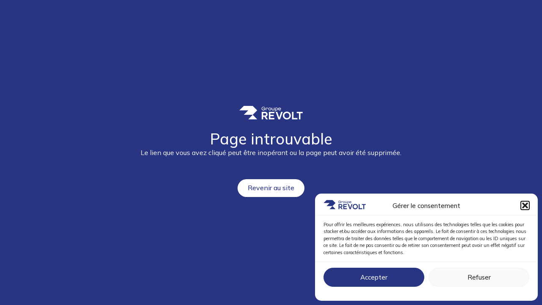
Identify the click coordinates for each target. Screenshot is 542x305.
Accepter (373, 277)
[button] (525, 205)
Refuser (479, 277)
